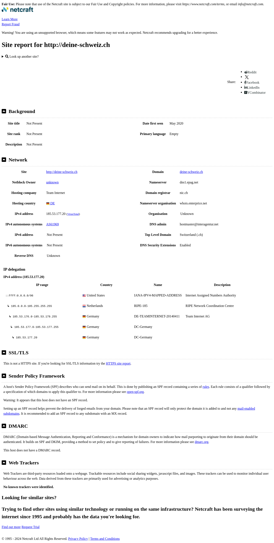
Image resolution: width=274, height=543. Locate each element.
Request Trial (31, 527)
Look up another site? (22, 56)
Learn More (10, 19)
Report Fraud (11, 24)
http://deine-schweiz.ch (61, 172)
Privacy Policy (78, 538)
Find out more (11, 527)
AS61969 (52, 224)
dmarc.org (201, 442)
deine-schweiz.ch (191, 172)
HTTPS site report (118, 363)
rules (206, 386)
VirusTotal (73, 214)
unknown (52, 182)
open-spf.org (135, 392)
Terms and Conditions (105, 538)
